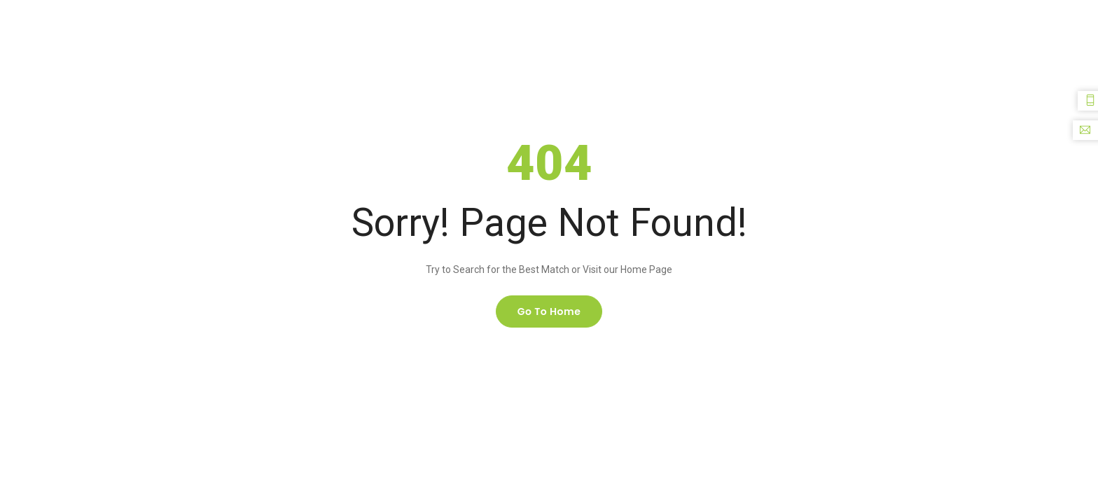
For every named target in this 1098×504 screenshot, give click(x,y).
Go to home (549, 311)
